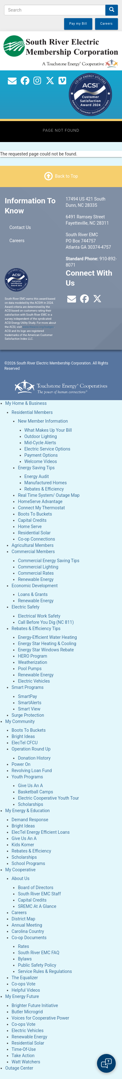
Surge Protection (28, 715)
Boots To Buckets (35, 514)
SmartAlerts (29, 702)
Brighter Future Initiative (35, 1005)
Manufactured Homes (45, 482)
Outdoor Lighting (40, 436)
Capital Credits (32, 520)
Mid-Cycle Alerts (40, 442)
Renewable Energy (35, 579)
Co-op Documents (29, 937)
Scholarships (30, 804)
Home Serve (30, 526)
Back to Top (66, 176)
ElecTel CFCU (25, 742)
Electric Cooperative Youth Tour (48, 798)
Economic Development (35, 585)
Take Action (23, 1055)
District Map (23, 918)
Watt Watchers (26, 1061)
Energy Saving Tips (36, 467)
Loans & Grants (33, 594)
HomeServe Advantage (40, 501)
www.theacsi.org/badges (38, 326)
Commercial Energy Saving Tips (48, 560)
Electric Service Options (47, 448)
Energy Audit (36, 476)
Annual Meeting (27, 925)
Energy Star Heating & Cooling (47, 643)
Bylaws (25, 958)
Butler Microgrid (27, 1011)
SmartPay (27, 696)
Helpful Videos (26, 990)
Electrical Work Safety (39, 615)
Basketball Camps (35, 791)
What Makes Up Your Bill (48, 430)
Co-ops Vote (23, 983)
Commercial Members (33, 551)
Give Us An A (30, 785)
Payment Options (41, 455)
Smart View (29, 708)
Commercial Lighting (38, 566)
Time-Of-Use (24, 1049)
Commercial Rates (35, 573)
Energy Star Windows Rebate (46, 649)
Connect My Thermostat (41, 507)
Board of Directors (35, 887)
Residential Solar (34, 532)
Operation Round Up (31, 748)
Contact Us (20, 227)
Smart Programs (27, 687)
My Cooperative (20, 869)
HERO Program (32, 656)
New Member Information (43, 421)
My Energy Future (22, 996)
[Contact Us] (12, 82)
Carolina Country (28, 931)
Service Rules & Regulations (45, 971)
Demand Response (30, 819)
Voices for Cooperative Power (40, 1017)
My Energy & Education (27, 810)
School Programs (28, 863)
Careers (16, 240)
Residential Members (32, 412)
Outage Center (19, 1068)
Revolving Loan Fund (32, 770)
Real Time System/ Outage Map (48, 495)
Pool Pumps (30, 668)
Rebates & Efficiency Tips (36, 628)
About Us (20, 878)
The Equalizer (25, 977)
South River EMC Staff (39, 893)
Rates (23, 946)
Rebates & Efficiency (44, 488)
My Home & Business (26, 403)
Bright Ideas (23, 736)
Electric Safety (25, 606)
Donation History (34, 758)
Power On (21, 764)
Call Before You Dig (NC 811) (46, 622)
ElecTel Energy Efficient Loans (41, 832)
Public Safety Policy (37, 965)
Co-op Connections (36, 539)
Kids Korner (23, 844)
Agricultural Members (32, 545)
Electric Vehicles (34, 681)
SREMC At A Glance (37, 906)
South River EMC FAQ (38, 952)
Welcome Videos (40, 461)
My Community (20, 721)
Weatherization (32, 662)
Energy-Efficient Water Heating (47, 637)
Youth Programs (27, 776)
